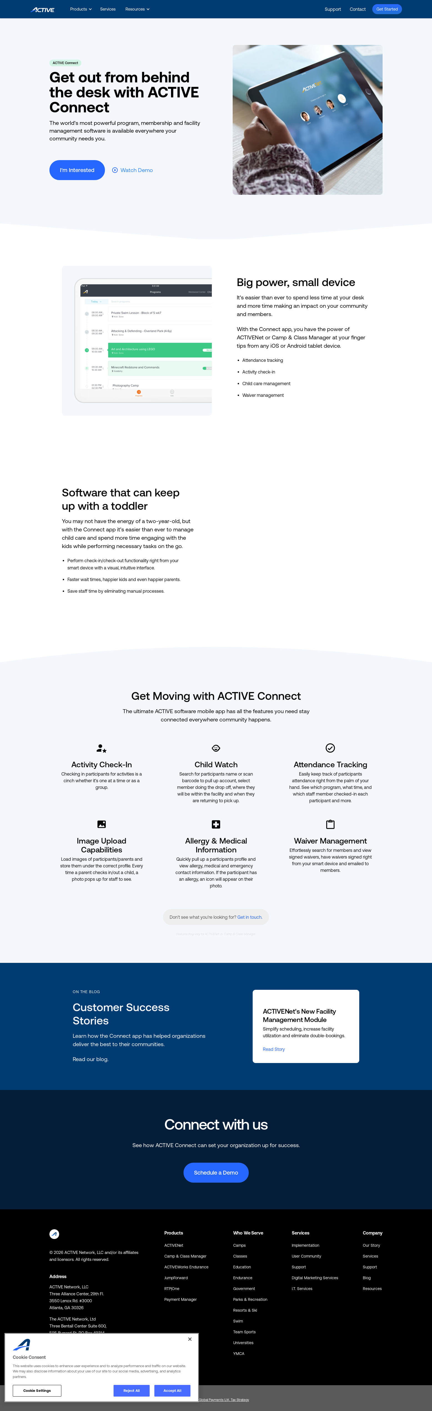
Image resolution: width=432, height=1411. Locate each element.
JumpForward (176, 1278)
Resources (372, 1288)
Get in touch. (249, 917)
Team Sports (244, 1332)
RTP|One (171, 1288)
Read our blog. (91, 1059)
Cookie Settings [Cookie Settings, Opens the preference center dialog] (37, 1391)
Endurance (242, 1278)
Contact (358, 9)
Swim (238, 1321)
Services (107, 9)
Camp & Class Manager (185, 1256)
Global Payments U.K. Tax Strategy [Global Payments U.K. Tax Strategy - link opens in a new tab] (224, 1400)
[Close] (190, 1339)
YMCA (238, 1353)
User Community (306, 1256)
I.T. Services (302, 1288)
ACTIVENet (173, 1245)
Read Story (274, 1049)
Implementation (305, 1245)
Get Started (387, 9)
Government (244, 1288)
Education (242, 1267)
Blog (367, 1278)
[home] (42, 9)
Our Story (371, 1245)
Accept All (172, 1391)
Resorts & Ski (245, 1310)
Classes (240, 1256)
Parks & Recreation (250, 1299)
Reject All (132, 1391)
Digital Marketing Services (315, 1278)
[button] (80, 9)
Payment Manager (180, 1299)
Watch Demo (136, 170)
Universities (243, 1343)
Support (333, 9)
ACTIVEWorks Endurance (186, 1267)
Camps (239, 1245)
